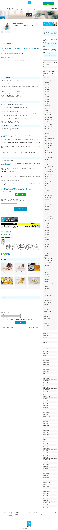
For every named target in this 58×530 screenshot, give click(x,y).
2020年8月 (46, 467)
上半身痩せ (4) (47, 223)
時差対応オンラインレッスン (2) (49, 341)
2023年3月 (46, 412)
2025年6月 (46, 363)
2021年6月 (46, 449)
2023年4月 (46, 410)
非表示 (9, 241)
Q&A (29, 513)
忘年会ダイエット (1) (48, 300)
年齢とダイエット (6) (47, 303)
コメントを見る (8, 33)
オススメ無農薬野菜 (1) (48, 120)
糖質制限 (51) (47, 191)
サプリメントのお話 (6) (48, 122)
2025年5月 (46, 365)
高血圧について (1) (47, 328)
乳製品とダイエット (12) (49, 172)
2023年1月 (46, 415)
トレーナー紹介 (10, 516)
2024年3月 (46, 390)
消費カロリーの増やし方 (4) (49, 139)
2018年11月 (46, 505)
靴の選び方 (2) (46, 326)
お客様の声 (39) (46, 65)
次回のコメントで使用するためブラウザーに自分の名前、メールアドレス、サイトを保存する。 (17, 320)
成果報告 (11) (46, 339)
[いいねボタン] (2, 33)
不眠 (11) (46, 268)
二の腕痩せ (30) (47, 228)
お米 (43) (46, 155)
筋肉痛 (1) (46, 317)
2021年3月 (46, 455)
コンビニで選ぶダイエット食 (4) (50, 164)
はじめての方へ (22, 513)
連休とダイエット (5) (48, 301)
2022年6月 (46, 428)
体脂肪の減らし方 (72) (48, 134)
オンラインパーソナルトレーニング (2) (50, 63)
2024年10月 (46, 378)
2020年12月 (46, 460)
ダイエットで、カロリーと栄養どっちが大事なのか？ (33, 329)
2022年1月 (46, 437)
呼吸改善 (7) (47, 87)
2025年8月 (46, 360)
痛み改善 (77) (47, 94)
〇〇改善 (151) (46, 78)
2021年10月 (46, 442)
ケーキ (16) (47, 160)
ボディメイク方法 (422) (48, 207)
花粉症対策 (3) (47, 289)
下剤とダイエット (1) (47, 253)
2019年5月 (46, 494)
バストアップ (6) (47, 214)
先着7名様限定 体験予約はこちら (49, 3)
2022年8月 (46, 424)
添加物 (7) (46, 184)
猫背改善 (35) (47, 92)
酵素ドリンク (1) (47, 193)
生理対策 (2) (47, 279)
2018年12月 (46, 503)
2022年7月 (46, 426)
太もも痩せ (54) (47, 235)
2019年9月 (46, 487)
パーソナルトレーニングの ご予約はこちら (20, 211)
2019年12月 (46, 482)
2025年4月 (46, 367)
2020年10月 (46, 464)
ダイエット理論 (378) (47, 129)
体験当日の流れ (16, 515)
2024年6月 (46, 385)
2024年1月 (46, 394)
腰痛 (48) (47, 101)
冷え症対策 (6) (47, 275)
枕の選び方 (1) (46, 307)
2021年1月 (46, 458)
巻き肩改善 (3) (47, 90)
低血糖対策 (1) (47, 270)
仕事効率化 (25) (46, 256)
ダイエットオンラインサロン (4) (49, 70)
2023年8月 (46, 403)
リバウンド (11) (47, 132)
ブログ (42, 513)
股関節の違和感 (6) (48, 106)
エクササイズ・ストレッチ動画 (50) (50, 117)
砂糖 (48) (46, 186)
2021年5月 (46, 451)
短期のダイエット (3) (48, 286)
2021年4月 (46, 453)
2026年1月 (46, 354)
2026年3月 (46, 351)
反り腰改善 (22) (47, 85)
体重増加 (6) (47, 136)
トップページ (4, 513)
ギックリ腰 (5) (48, 95)
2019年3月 (46, 498)
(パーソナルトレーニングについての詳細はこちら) (9, 204)
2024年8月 (46, 381)
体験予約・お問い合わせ (55, 10)
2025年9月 (46, 358)
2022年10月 (46, 421)
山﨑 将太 (7, 244)
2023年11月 (46, 397)
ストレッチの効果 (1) (48, 263)
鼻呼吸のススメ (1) (48, 113)
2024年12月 (46, 374)
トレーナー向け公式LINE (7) (48, 74)
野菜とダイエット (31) (48, 195)
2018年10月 (46, 507)
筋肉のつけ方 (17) (47, 316)
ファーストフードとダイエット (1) (50, 168)
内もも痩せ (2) (47, 233)
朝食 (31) (46, 179)
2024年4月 (46, 388)
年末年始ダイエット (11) (49, 298)
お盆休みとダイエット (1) (49, 296)
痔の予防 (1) (47, 282)
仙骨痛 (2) (47, 97)
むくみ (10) (47, 221)
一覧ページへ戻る (20, 329)
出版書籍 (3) (46, 293)
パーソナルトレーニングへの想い (9, 10)
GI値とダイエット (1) (47, 115)
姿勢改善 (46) (47, 237)
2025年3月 (46, 369)
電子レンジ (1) (47, 291)
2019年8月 (46, 489)
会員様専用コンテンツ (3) (48, 334)
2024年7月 (46, 383)
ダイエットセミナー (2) (48, 127)
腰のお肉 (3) (47, 249)
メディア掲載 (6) (47, 332)
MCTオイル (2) (47, 150)
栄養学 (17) (46, 309)
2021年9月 (46, 444)
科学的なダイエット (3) (48, 312)
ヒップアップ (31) (48, 216)
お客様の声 (35, 513)
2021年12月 (46, 439)
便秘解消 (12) (47, 272)
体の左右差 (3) (47, 83)
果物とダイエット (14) (48, 181)
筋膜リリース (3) (47, 319)
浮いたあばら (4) (47, 240)
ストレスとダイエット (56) (48, 124)
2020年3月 (46, 476)
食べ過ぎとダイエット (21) (49, 198)
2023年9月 (46, 401)
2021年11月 (46, 440)
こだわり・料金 (16, 513)
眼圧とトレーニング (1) (49, 284)
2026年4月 (46, 349)
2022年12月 (46, 417)
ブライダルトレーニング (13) (49, 219)
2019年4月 (46, 496)
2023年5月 (46, 408)
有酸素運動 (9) (46, 305)
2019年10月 (46, 485)
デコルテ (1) (47, 212)
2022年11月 (46, 419)
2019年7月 (46, 491)
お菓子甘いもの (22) (48, 157)
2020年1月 (46, 480)
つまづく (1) (47, 265)
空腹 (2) (46, 188)
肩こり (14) (47, 108)
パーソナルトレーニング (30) (49, 204)
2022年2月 (46, 435)
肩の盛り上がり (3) (48, 244)
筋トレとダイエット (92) (49, 143)
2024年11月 (46, 376)
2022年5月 (46, 430)
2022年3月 (46, 433)
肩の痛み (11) (48, 99)
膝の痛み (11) (48, 102)
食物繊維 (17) (47, 200)
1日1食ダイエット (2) (48, 148)
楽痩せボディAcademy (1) (48, 343)
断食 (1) (46, 177)
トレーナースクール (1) (48, 202)
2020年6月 (46, 471)
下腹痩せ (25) (47, 226)
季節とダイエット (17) (48, 295)
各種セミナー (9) (47, 336)
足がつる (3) (47, 111)
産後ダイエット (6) (48, 141)
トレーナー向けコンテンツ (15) (49, 72)
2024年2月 (46, 392)
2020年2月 (46, 478)
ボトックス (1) (46, 251)
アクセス (48, 513)
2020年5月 (46, 473)
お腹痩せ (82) (47, 209)
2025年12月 (46, 356)
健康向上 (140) (46, 258)
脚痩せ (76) (47, 247)
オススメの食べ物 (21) (48, 153)
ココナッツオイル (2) (48, 162)
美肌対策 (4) (46, 321)
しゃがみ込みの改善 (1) (49, 80)
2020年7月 (46, 469)
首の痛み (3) (48, 104)
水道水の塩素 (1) (47, 277)
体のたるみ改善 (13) (48, 230)
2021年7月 (46, 448)
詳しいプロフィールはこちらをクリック (31, 251)
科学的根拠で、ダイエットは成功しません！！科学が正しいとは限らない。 (7, 330)
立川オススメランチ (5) (48, 314)
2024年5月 (46, 387)
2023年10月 (46, 399)
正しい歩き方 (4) (47, 310)
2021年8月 (46, 446)
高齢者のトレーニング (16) (48, 330)
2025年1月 (46, 372)
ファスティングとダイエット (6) (50, 170)
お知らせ (42, 515)
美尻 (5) (46, 242)
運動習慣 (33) (46, 324)
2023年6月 (46, 406)
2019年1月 (46, 501)
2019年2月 (46, 500)
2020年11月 (46, 462)
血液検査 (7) (46, 323)
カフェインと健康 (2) (48, 261)
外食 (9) (46, 174)
